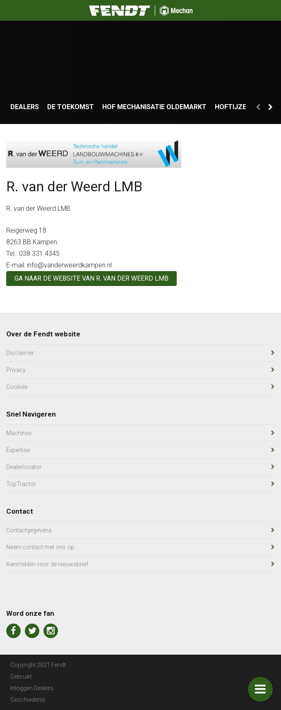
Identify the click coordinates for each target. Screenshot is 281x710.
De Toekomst (70, 107)
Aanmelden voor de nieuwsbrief (47, 564)
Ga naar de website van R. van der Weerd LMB (91, 278)
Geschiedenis (28, 699)
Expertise (18, 450)
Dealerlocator (23, 467)
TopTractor (21, 484)
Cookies (17, 387)
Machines (19, 433)
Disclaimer (20, 353)
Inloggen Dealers (31, 688)
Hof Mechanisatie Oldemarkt (154, 107)
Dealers (24, 107)
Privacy (16, 370)
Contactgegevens (29, 530)
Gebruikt (21, 676)
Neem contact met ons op (40, 547)
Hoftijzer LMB (240, 107)
